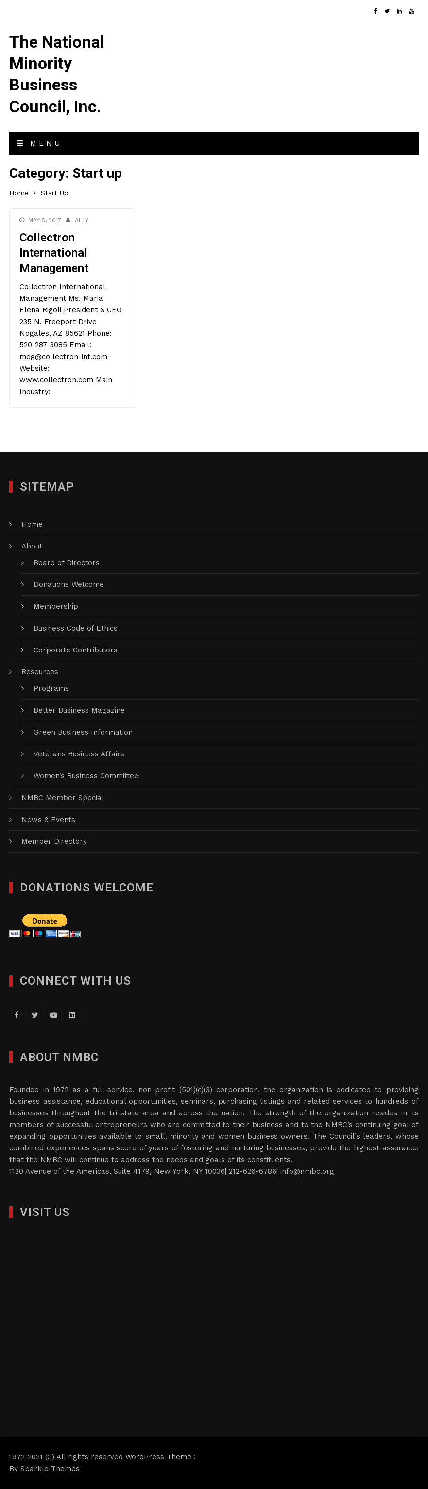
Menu (39, 143)
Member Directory (54, 841)
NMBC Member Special (62, 797)
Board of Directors (67, 562)
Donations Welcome (69, 584)
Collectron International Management (53, 252)
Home (32, 524)
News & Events (48, 819)
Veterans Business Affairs (79, 754)
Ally (81, 220)
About (31, 546)
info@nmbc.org (307, 1171)
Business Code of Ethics (76, 628)
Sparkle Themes (50, 1468)
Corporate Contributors (76, 650)
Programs (51, 688)
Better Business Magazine (79, 710)
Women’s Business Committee (86, 775)
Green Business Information (83, 732)
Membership (56, 606)
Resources (39, 671)
